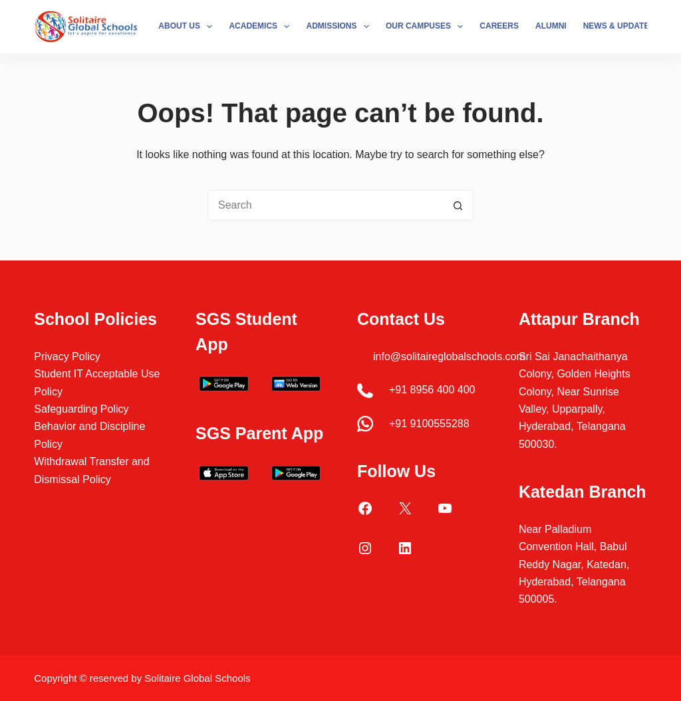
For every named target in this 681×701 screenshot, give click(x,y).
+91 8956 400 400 (432, 389)
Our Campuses (427, 27)
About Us (187, 27)
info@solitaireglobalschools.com (449, 356)
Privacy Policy (67, 356)
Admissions (340, 27)
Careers (499, 26)
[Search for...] (325, 205)
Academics (262, 27)
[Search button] (458, 205)
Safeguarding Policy (81, 409)
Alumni (551, 26)
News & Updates (627, 27)
